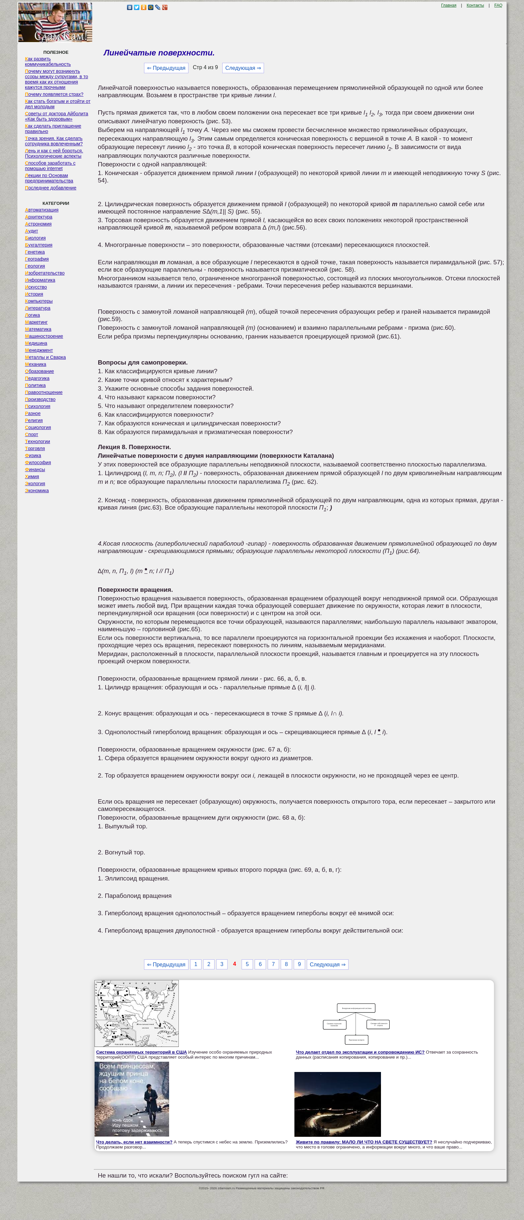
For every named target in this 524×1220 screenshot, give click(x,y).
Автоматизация (41, 210)
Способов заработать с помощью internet (50, 165)
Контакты (475, 5)
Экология (35, 483)
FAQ (498, 5)
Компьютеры (39, 301)
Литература (37, 308)
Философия (38, 462)
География (37, 259)
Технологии (37, 441)
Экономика (37, 490)
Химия (32, 476)
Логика (32, 315)
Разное (33, 413)
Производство (40, 399)
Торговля (35, 448)
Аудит (31, 231)
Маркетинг (36, 322)
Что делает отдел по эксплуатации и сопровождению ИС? (360, 1052)
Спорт (31, 434)
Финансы (35, 469)
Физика (33, 455)
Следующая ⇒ (243, 68)
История (34, 294)
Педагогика (37, 378)
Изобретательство (45, 273)
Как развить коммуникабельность (48, 61)
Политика (35, 385)
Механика (35, 364)
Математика (38, 329)
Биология (35, 238)
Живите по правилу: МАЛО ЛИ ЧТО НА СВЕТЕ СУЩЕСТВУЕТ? (364, 1141)
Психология (37, 406)
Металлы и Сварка (45, 357)
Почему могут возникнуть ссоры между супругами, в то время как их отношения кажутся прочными (56, 79)
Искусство (36, 287)
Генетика (35, 252)
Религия (34, 420)
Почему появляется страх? (54, 94)
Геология (35, 266)
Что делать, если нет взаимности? (134, 1141)
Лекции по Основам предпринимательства (49, 178)
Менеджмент (39, 350)
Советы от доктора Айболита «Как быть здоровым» (56, 116)
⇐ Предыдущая (166, 68)
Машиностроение (44, 336)
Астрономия (38, 224)
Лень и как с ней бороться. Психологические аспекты (54, 153)
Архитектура (38, 217)
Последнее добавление (51, 187)
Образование (39, 371)
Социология (38, 427)
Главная (448, 5)
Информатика (40, 280)
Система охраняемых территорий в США (141, 1052)
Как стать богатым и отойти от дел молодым (58, 104)
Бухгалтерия (38, 245)
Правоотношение (43, 392)
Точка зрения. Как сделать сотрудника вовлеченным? (54, 141)
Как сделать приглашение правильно (53, 128)
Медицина (36, 343)
